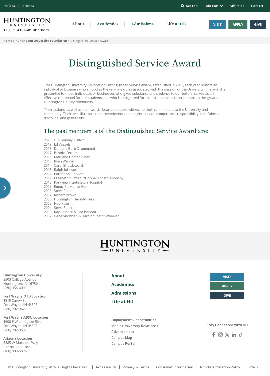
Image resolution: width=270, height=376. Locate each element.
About (78, 24)
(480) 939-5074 (15, 351)
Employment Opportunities (133, 320)
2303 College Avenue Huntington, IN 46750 (20, 281)
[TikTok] (240, 334)
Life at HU (176, 24)
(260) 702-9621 (15, 309)
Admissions (142, 24)
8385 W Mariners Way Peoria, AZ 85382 (20, 344)
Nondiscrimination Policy (220, 367)
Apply (238, 24)
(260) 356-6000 (15, 287)
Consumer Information (174, 367)
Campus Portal (123, 343)
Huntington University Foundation (41, 41)
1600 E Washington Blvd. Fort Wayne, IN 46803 (22, 323)
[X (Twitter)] (227, 334)
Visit (217, 24)
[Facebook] (213, 334)
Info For (213, 6)
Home (7, 41)
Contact (257, 6)
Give (258, 24)
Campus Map (121, 337)
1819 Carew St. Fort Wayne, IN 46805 (20, 302)
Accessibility (106, 367)
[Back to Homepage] (135, 245)
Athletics (237, 6)
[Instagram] (220, 334)
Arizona (28, 6)
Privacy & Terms (136, 367)
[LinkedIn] (233, 334)
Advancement (122, 331)
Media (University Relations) (134, 325)
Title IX (253, 367)
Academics (107, 24)
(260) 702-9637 (15, 330)
